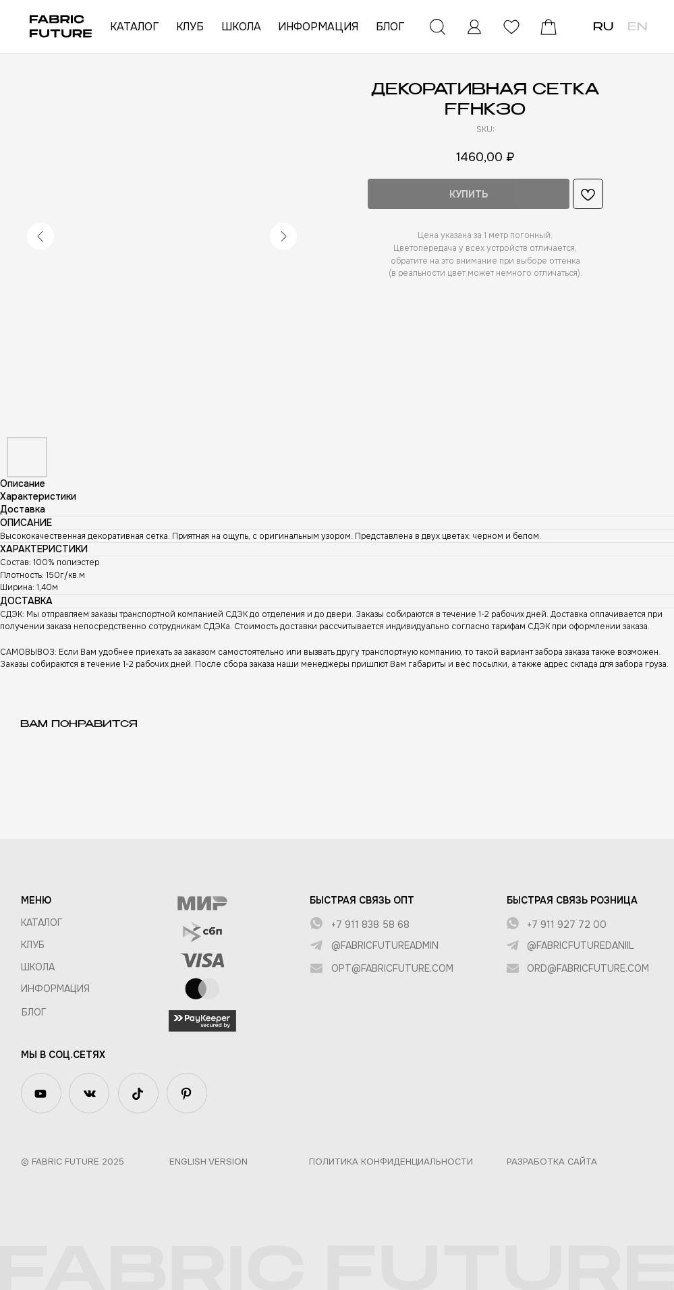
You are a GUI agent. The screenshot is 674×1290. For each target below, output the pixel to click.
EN (637, 27)
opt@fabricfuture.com (392, 968)
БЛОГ (390, 27)
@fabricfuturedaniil (580, 945)
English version (208, 1161)
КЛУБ (190, 27)
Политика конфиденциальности (391, 1161)
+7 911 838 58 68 (370, 924)
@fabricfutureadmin (385, 945)
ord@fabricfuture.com (588, 968)
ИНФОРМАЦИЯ (318, 27)
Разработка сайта (552, 1161)
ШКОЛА (241, 27)
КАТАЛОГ (134, 27)
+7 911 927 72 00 (567, 924)
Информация (55, 989)
